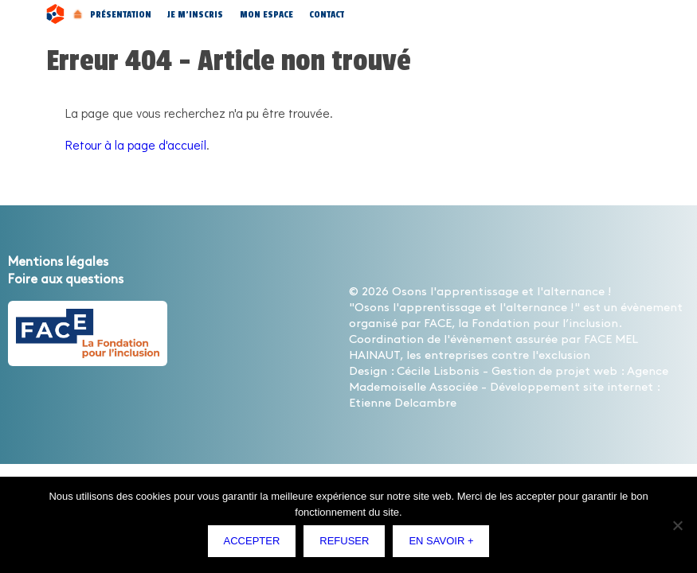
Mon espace (266, 14)
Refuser (344, 541)
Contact (326, 14)
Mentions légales (58, 262)
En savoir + (441, 541)
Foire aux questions (65, 280)
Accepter (252, 541)
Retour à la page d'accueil (135, 144)
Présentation (120, 14)
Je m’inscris (195, 14)
